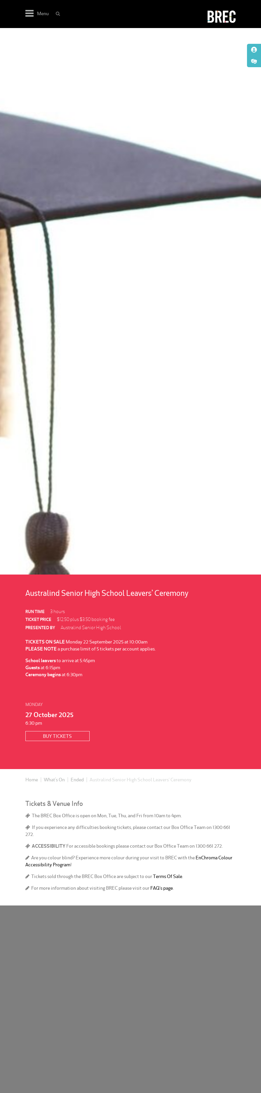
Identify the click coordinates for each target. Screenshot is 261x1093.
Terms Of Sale (167, 876)
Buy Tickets (57, 736)
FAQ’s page (161, 888)
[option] (130, 301)
